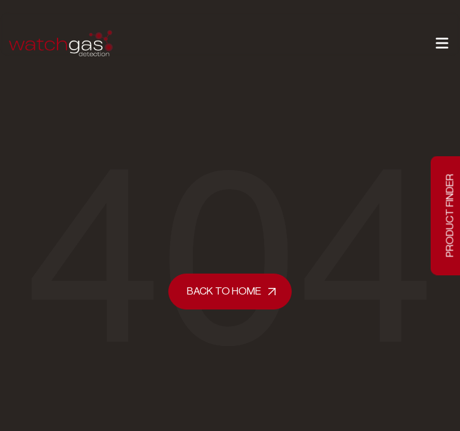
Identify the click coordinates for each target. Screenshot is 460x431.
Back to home (224, 291)
